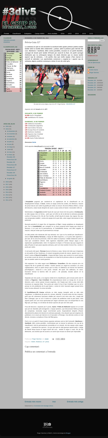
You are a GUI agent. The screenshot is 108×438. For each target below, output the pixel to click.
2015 (7, 189)
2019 (7, 129)
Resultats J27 (11, 167)
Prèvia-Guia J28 (11, 165)
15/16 (62, 33)
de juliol (9, 141)
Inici (54, 402)
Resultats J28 (11, 162)
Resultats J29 (11, 157)
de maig (9, 147)
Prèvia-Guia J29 (11, 159)
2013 (7, 195)
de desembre (11, 131)
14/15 (70, 33)
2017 (7, 184)
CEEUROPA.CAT (70, 104)
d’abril (9, 149)
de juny (9, 144)
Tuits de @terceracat (94, 62)
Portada (6, 33)
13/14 (77, 33)
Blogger (68, 433)
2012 (7, 197)
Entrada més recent (33, 402)
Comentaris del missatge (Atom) (43, 406)
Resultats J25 (92, 83)
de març (9, 152)
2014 (7, 192)
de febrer (10, 154)
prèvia (47, 341)
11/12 (91, 33)
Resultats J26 (11, 172)
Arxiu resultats (52, 33)
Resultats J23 (92, 87)
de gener (10, 178)
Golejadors (27, 33)
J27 (43, 341)
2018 (7, 182)
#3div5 (33, 341)
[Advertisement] (9, 108)
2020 (7, 126)
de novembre (11, 134)
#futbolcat (39, 341)
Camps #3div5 (39, 33)
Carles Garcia (94, 70)
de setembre (11, 139)
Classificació (16, 33)
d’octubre (10, 136)
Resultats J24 (92, 85)
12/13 (84, 33)
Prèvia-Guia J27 (11, 170)
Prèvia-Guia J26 (11, 175)
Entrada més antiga (75, 402)
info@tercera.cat (92, 55)
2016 (7, 187)
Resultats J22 (92, 90)
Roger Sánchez (37, 339)
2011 (7, 200)
